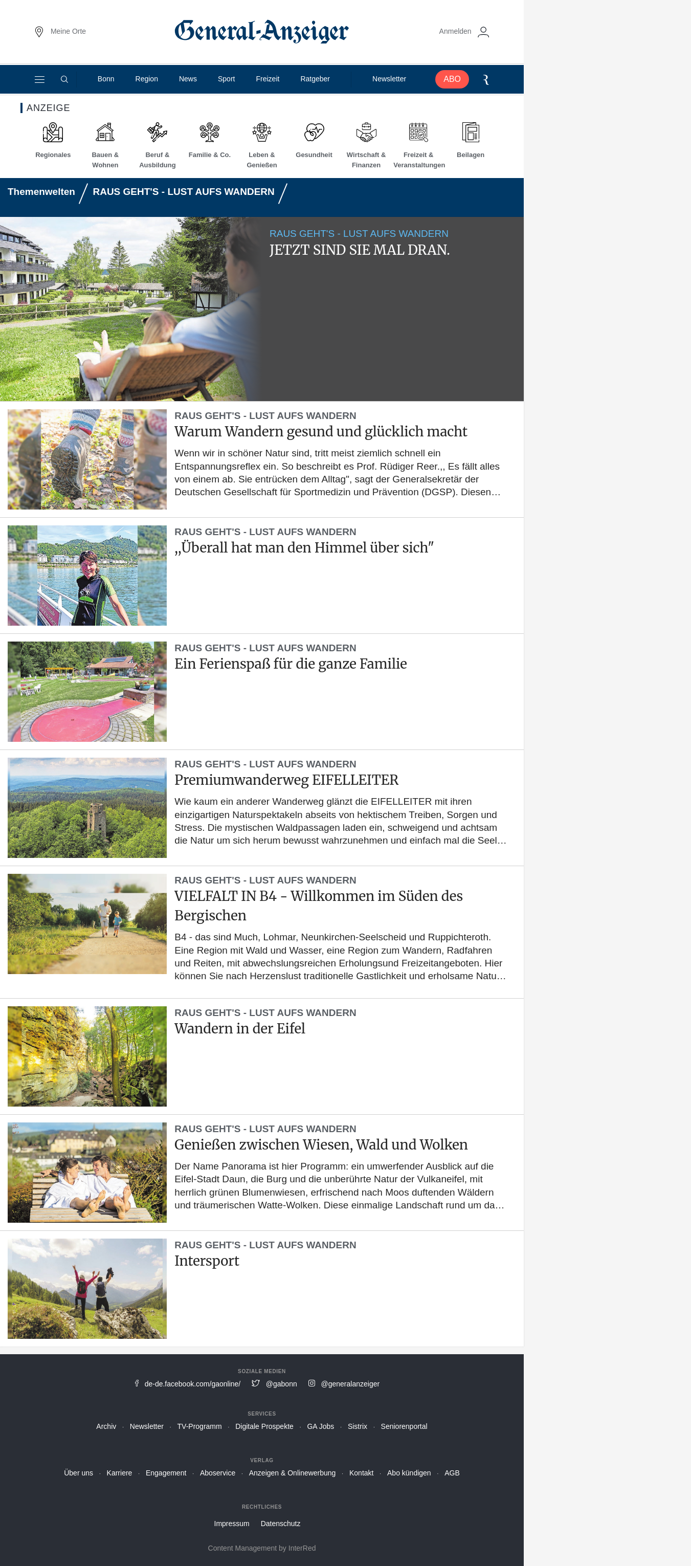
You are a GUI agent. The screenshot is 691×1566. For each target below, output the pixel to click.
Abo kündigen (409, 1473)
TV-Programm (199, 1426)
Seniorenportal (404, 1426)
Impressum (232, 1523)
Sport (226, 79)
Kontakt (361, 1473)
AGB (452, 1473)
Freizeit (267, 79)
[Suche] (64, 79)
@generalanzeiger (350, 1384)
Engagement (166, 1473)
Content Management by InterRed (262, 1548)
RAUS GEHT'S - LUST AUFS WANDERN (183, 191)
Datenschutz (281, 1523)
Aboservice (217, 1473)
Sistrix (357, 1426)
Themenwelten (41, 191)
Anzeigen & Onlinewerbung (292, 1473)
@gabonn (281, 1384)
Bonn (106, 79)
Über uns (78, 1473)
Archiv (106, 1426)
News (188, 79)
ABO (452, 79)
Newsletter (389, 79)
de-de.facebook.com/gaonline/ (193, 1384)
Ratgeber (315, 79)
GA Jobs (320, 1426)
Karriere (119, 1473)
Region (147, 79)
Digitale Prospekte (264, 1426)
